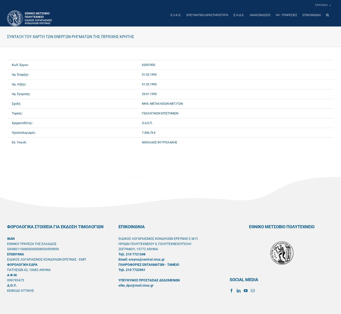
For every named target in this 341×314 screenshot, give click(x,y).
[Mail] (253, 290)
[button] (327, 15)
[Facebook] (231, 290)
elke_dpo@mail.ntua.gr (135, 285)
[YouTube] (246, 290)
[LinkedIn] (238, 290)
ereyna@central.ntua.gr (147, 259)
